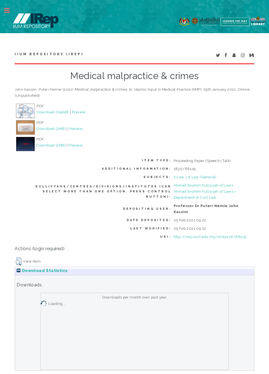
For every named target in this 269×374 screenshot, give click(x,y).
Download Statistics (42, 270)
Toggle (10, 10)
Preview (79, 112)
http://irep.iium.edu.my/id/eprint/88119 (210, 236)
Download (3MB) (51, 128)
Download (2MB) (51, 145)
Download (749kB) (52, 112)
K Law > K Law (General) (195, 177)
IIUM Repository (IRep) (49, 54)
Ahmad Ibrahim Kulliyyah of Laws (203, 185)
